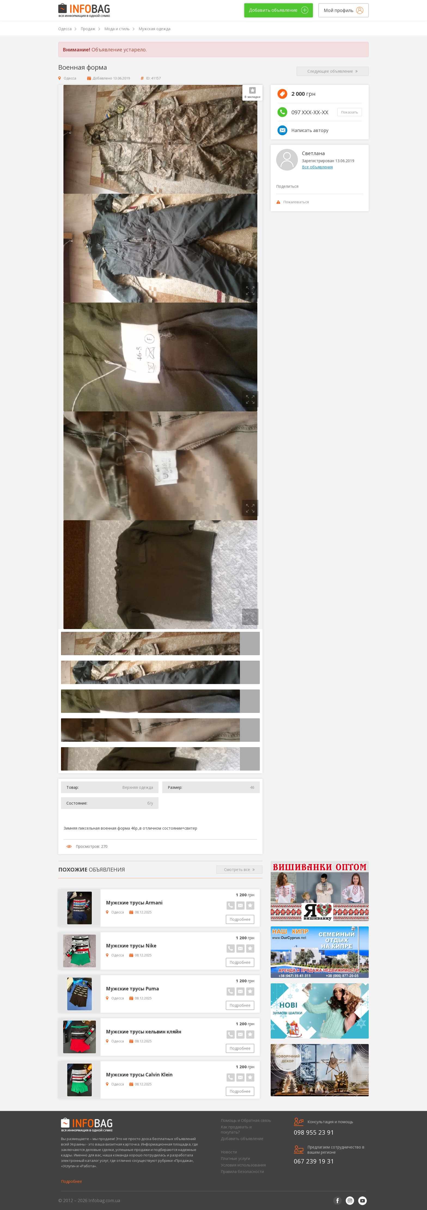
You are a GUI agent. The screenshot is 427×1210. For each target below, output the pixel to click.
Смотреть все (239, 869)
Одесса (65, 28)
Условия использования (243, 1165)
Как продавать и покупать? (236, 1129)
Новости (229, 1151)
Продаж (88, 28)
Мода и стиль (117, 28)
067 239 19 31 (314, 1161)
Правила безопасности (242, 1171)
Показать (349, 112)
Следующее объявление (332, 71)
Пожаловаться (292, 201)
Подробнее (240, 919)
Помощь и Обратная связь (246, 1120)
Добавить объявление (242, 1138)
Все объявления (317, 167)
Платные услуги (235, 1158)
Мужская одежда (154, 28)
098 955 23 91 (314, 1132)
